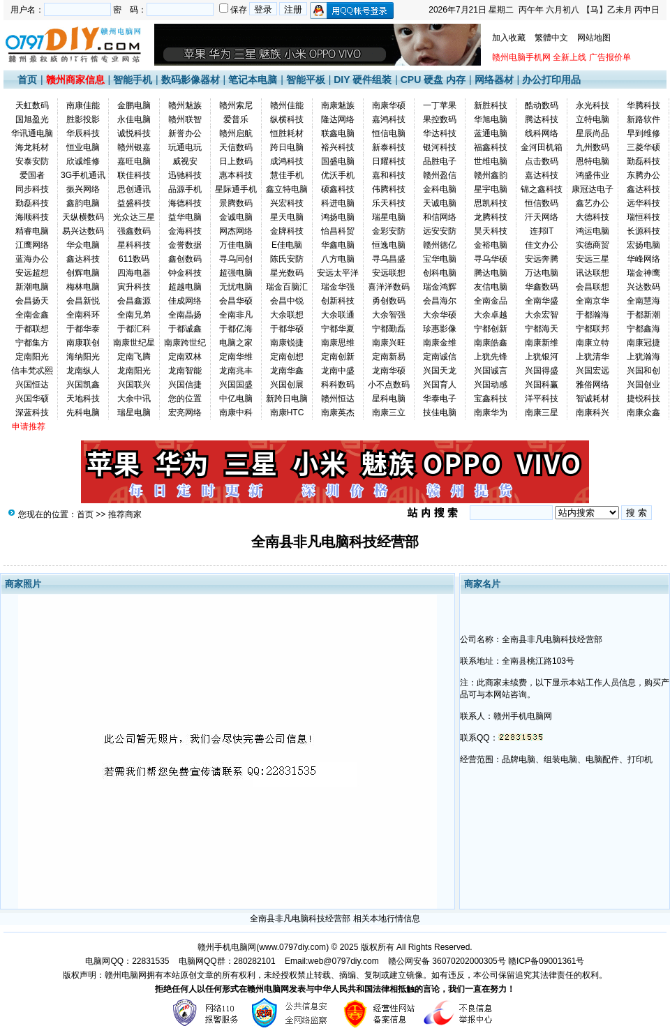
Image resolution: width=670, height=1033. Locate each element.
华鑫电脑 (338, 245)
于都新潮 (643, 315)
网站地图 (594, 38)
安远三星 (592, 259)
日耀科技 (388, 161)
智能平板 (305, 79)
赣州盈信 (439, 175)
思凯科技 (490, 203)
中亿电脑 (236, 398)
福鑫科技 (490, 147)
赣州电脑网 (126, 975)
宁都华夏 (338, 329)
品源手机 (185, 189)
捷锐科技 (643, 398)
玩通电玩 (185, 147)
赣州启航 (236, 133)
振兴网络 (83, 189)
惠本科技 (236, 175)
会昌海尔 (439, 301)
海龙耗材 (32, 147)
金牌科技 (287, 231)
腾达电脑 (490, 273)
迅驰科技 (185, 175)
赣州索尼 (236, 105)
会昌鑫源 (134, 301)
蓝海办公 (32, 259)
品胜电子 (439, 161)
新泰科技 (388, 147)
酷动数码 (541, 105)
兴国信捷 (185, 384)
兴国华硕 (32, 398)
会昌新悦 (83, 301)
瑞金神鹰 (643, 273)
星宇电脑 (490, 189)
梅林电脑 (83, 287)
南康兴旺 (388, 343)
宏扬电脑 (643, 245)
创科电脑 (439, 273)
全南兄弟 (134, 315)
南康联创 (83, 343)
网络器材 (494, 79)
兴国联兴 (134, 384)
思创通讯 (134, 189)
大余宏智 (541, 315)
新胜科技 (490, 105)
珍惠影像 (439, 329)
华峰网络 (643, 259)
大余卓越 (490, 315)
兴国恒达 (32, 384)
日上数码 (236, 161)
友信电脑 (490, 287)
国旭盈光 (32, 119)
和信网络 (439, 217)
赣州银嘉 (134, 147)
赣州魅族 (185, 105)
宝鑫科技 (490, 398)
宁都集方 (32, 343)
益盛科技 (134, 203)
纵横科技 (287, 119)
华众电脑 (83, 245)
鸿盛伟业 (592, 175)
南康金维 (439, 343)
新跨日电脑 (287, 398)
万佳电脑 (236, 245)
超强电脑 (236, 273)
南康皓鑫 (490, 343)
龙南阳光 (134, 371)
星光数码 (287, 273)
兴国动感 (490, 384)
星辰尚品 (592, 133)
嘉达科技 (541, 175)
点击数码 (541, 161)
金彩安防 (388, 231)
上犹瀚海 (643, 357)
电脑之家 (236, 343)
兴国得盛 (541, 371)
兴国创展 (287, 384)
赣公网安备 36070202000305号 (448, 961)
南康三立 (388, 412)
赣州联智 (185, 119)
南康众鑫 (643, 412)
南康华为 (490, 412)
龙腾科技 (490, 217)
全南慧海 (643, 301)
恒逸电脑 (388, 245)
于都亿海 (236, 329)
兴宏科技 (287, 203)
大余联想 (287, 315)
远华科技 (643, 203)
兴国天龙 (439, 371)
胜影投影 (83, 119)
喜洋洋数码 (389, 287)
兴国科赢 (541, 384)
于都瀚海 (592, 315)
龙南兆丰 (236, 371)
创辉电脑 (83, 273)
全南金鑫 (32, 315)
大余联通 (338, 315)
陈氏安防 (287, 259)
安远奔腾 (541, 259)
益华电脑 (185, 217)
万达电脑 (541, 273)
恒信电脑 (388, 133)
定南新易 (388, 357)
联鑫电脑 (338, 133)
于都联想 (32, 329)
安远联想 (388, 273)
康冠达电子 (592, 189)
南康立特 (592, 343)
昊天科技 (490, 231)
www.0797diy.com (292, 947)
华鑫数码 (541, 287)
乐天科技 (388, 203)
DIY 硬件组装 (363, 79)
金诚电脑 (236, 217)
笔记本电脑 (252, 79)
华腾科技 (643, 105)
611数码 (134, 259)
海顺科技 (32, 217)
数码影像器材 (190, 79)
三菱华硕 (643, 147)
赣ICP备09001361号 (546, 961)
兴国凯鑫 (83, 384)
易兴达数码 (83, 231)
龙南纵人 (83, 371)
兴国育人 (439, 384)
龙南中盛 (338, 371)
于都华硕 (287, 329)
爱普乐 (235, 119)
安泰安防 (32, 161)
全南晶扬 (185, 315)
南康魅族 (338, 105)
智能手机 (132, 79)
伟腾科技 (388, 189)
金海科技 (185, 231)
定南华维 (236, 357)
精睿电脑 (32, 231)
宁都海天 (541, 329)
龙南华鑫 (287, 371)
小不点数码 (389, 384)
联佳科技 (134, 175)
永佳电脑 (134, 119)
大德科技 (592, 217)
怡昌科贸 (338, 231)
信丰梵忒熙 (32, 371)
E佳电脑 (286, 245)
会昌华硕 (236, 301)
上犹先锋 (490, 357)
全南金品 (490, 301)
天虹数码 (32, 105)
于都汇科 (134, 329)
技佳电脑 (439, 412)
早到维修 (643, 133)
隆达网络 (338, 119)
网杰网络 (236, 231)
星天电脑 (287, 217)
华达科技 (439, 133)
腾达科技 (541, 119)
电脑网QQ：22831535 (127, 961)
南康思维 (338, 343)
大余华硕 (439, 315)
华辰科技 (83, 133)
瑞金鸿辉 (439, 287)
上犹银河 (541, 357)
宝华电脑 (439, 259)
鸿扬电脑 (338, 217)
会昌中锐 (287, 301)
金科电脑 (439, 189)
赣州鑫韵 (490, 175)
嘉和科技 (388, 175)
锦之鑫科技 (542, 189)
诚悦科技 (134, 133)
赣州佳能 (287, 105)
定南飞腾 (134, 357)
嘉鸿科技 (388, 119)
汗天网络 (541, 217)
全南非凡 (236, 315)
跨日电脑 (287, 147)
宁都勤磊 (388, 329)
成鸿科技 (287, 161)
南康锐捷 (287, 343)
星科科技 (134, 245)
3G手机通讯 (83, 175)
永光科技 (592, 105)
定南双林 (185, 357)
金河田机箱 (542, 147)
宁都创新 (490, 329)
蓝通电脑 (490, 133)
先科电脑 (83, 412)
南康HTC (287, 412)
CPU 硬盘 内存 (433, 79)
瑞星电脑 (388, 217)
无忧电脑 (236, 287)
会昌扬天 (32, 301)
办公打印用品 (551, 79)
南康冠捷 (643, 343)
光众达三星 (134, 217)
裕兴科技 (338, 147)
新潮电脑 (32, 287)
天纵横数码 (83, 217)
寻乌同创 (236, 259)
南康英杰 (338, 412)
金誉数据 (185, 245)
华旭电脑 (490, 119)
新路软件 (643, 119)
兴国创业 (643, 384)
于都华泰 (83, 329)
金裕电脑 (490, 245)
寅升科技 (134, 287)
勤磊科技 (643, 161)
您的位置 (185, 398)
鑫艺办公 (592, 203)
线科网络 (541, 133)
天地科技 (83, 398)
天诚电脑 (439, 203)
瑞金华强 (338, 287)
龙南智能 (185, 371)
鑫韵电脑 (83, 203)
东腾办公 (643, 175)
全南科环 (83, 315)
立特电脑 (592, 119)
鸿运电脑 (592, 231)
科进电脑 (338, 203)
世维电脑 (490, 161)
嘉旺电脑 (134, 161)
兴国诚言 (490, 371)
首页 (27, 79)
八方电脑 (338, 259)
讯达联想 (592, 273)
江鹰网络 (32, 245)
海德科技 (185, 203)
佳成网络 (185, 301)
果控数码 (439, 119)
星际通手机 (236, 189)
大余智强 (388, 315)
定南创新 (338, 357)
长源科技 (643, 231)
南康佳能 (83, 105)
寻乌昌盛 (388, 259)
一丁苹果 (439, 105)
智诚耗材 (592, 398)
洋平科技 (541, 398)
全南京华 (592, 301)
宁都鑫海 (643, 329)
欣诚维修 (83, 161)
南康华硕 (388, 105)
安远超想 (32, 273)
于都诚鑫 (185, 329)
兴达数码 (643, 287)
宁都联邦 (592, 329)
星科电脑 (388, 398)
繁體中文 (551, 38)
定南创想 (287, 357)
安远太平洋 (338, 273)
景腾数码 (236, 203)
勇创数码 (388, 301)
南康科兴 (592, 412)
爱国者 (32, 175)
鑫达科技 (643, 189)
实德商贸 (592, 245)
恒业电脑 (83, 147)
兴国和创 (643, 371)
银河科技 (439, 147)
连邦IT (542, 231)
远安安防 (439, 231)
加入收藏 (509, 38)
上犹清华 (592, 357)
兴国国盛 (236, 384)
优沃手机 (338, 175)
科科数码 (338, 384)
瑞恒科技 (643, 217)
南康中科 (236, 412)
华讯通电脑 (32, 133)
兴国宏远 (592, 371)
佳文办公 (541, 245)
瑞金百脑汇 (287, 287)
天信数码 (236, 147)
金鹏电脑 (134, 105)
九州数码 (592, 147)
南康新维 (541, 343)
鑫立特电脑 (287, 189)
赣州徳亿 (439, 245)
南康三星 (541, 412)
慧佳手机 (287, 175)
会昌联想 (592, 287)
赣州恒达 (338, 398)
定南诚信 (439, 357)
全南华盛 (541, 301)
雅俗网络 (592, 384)
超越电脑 (185, 287)
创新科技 (338, 301)
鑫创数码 (185, 259)
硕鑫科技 (338, 189)
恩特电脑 (592, 161)
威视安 (185, 161)
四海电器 (134, 273)
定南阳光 (32, 357)
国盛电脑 (338, 161)
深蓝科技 (32, 412)
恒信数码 (541, 203)
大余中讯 (134, 398)
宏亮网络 (185, 412)
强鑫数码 (134, 231)
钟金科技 (185, 273)
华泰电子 (439, 398)
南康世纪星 (134, 343)
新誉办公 (185, 133)
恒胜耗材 (287, 133)
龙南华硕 (388, 371)
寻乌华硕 (490, 259)
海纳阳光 (83, 357)
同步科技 (32, 189)
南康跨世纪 (185, 343)
